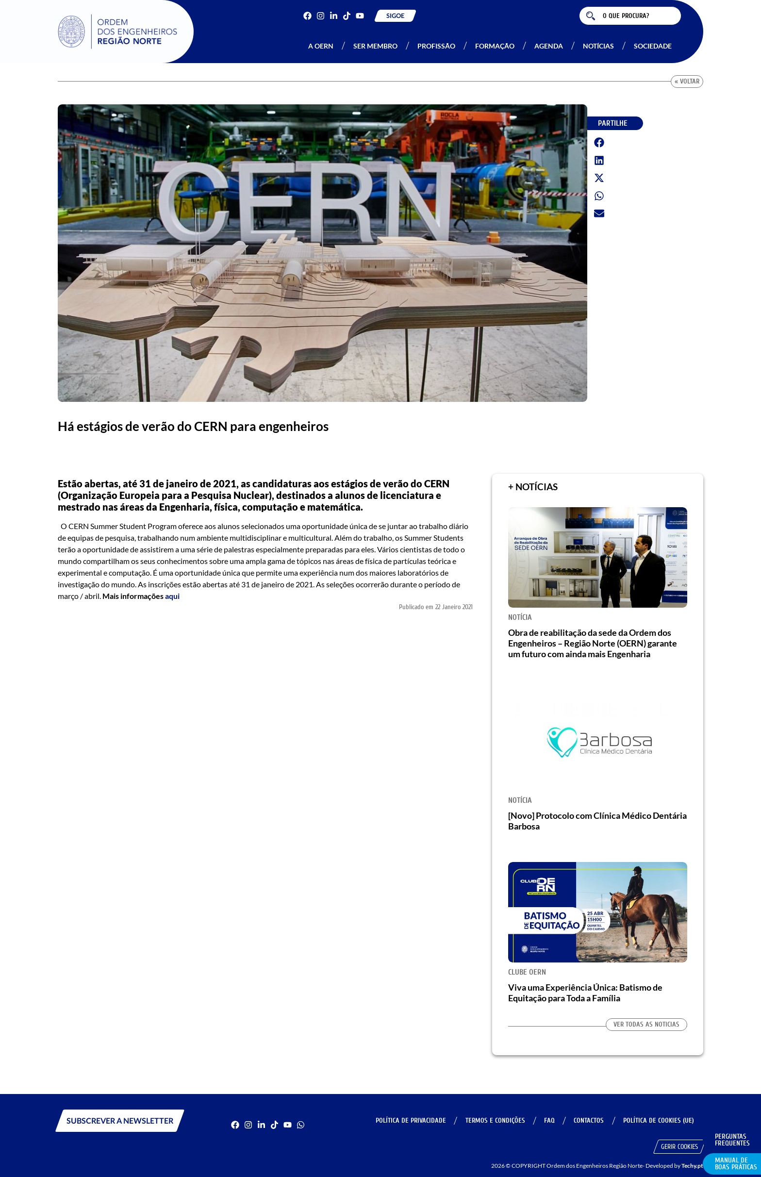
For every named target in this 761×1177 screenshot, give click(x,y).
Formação (494, 46)
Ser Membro (375, 46)
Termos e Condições (492, 1120)
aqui (172, 595)
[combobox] (630, 15)
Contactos (588, 1120)
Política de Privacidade (407, 1120)
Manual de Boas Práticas (736, 1163)
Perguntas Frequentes (732, 1139)
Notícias (598, 46)
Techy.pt (692, 1165)
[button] (599, 142)
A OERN (320, 46)
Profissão (436, 46)
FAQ (547, 1120)
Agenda (548, 46)
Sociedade (653, 46)
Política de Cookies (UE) (658, 1120)
